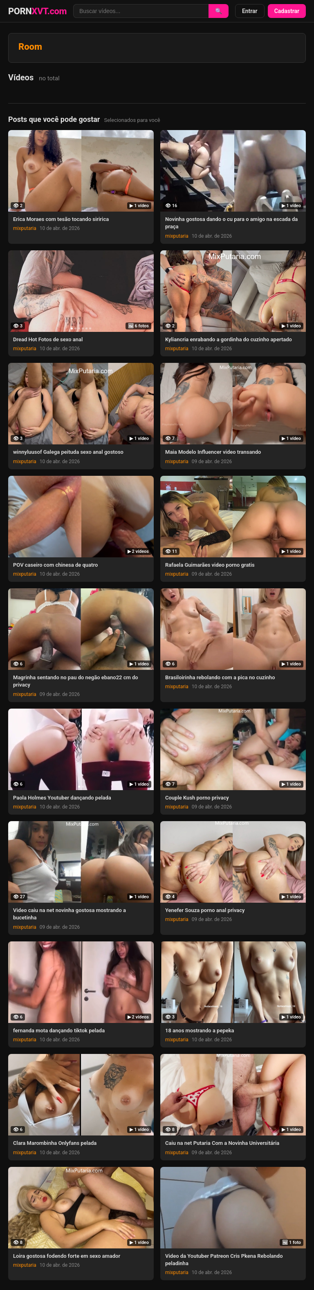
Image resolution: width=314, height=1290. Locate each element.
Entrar (250, 11)
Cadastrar (286, 11)
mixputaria (24, 228)
